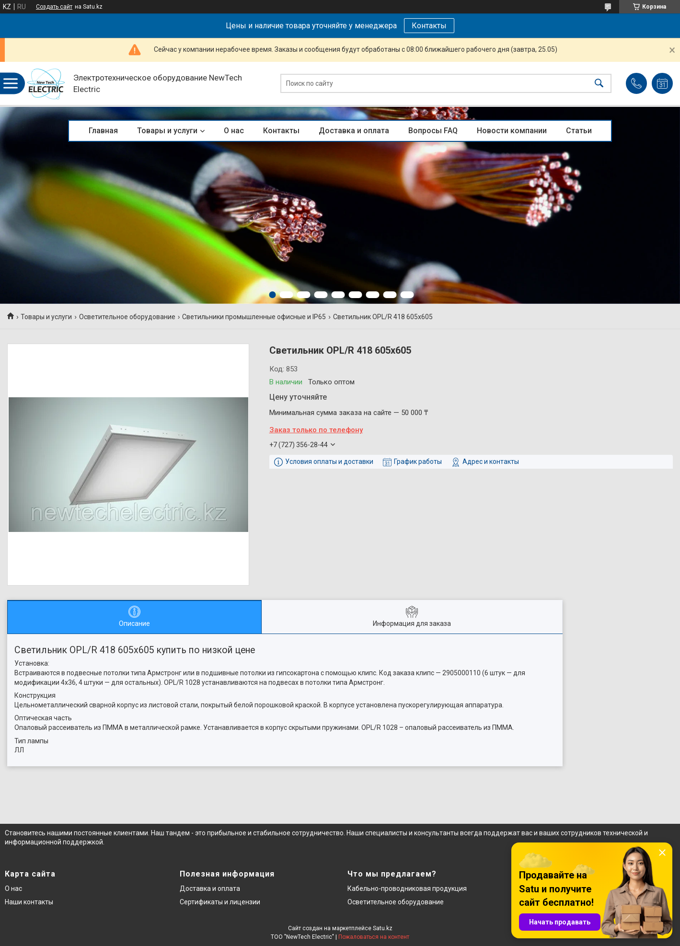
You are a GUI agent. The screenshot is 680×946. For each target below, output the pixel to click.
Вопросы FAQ (433, 130)
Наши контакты (29, 902)
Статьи (579, 130)
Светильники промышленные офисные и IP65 (254, 317)
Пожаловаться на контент (373, 937)
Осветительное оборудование (127, 317)
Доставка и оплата (354, 130)
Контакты (429, 25)
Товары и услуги (167, 130)
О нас (234, 130)
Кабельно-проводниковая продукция (407, 888)
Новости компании (512, 130)
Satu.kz (382, 928)
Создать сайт (54, 6)
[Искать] (599, 83)
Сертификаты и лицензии (220, 902)
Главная (103, 130)
